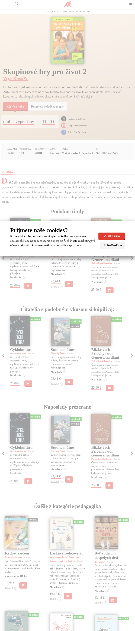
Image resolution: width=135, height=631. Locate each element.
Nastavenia (112, 245)
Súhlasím (112, 236)
